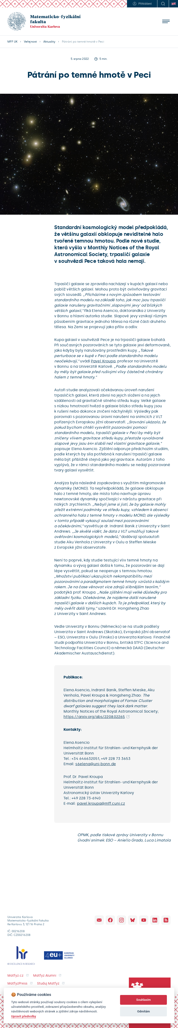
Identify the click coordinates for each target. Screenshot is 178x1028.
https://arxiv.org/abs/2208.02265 (94, 716)
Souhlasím (143, 999)
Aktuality (49, 41)
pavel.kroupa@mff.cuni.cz (101, 803)
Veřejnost (30, 41)
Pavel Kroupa (103, 361)
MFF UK (12, 41)
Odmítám (143, 1011)
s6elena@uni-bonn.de (95, 764)
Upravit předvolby (23, 1016)
